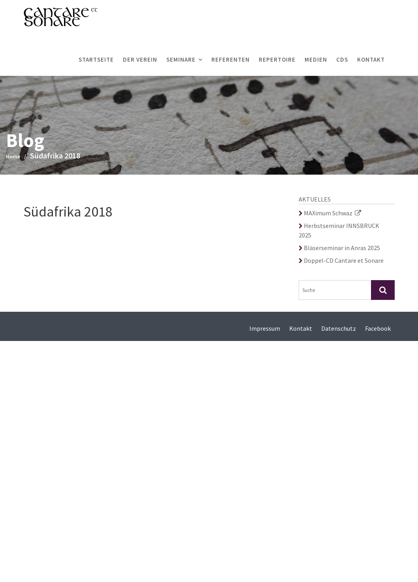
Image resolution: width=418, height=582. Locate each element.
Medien (316, 59)
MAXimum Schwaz (330, 213)
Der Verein (140, 59)
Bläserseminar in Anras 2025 (339, 248)
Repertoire (277, 59)
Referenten (230, 59)
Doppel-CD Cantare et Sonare (341, 260)
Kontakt (371, 59)
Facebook (378, 328)
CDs (342, 59)
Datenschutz (338, 328)
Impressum (264, 328)
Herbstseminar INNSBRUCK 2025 (339, 230)
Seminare (181, 59)
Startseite (96, 59)
